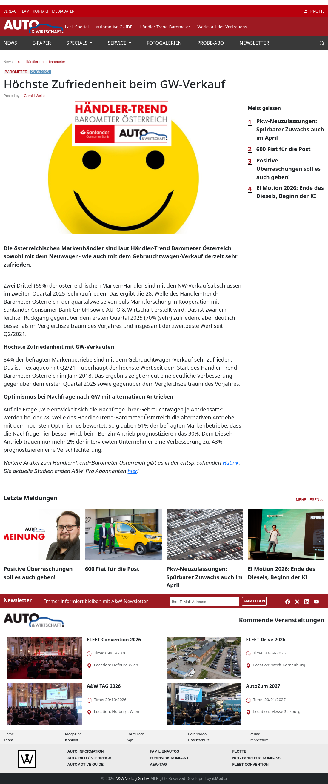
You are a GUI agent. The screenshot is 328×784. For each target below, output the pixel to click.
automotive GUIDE (114, 27)
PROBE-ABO (211, 43)
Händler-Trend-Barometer (165, 27)
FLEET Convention (250, 765)
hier (132, 471)
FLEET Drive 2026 (265, 639)
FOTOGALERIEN (165, 43)
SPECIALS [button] (78, 43)
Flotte (239, 751)
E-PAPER (42, 43)
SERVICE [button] (117, 43)
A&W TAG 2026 (104, 686)
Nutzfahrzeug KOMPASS (256, 758)
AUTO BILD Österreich (89, 758)
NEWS (11, 43)
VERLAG (11, 11)
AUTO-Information (85, 751)
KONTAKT (41, 11)
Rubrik (231, 462)
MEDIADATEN (63, 11)
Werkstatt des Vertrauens (222, 27)
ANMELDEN (254, 601)
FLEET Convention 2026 (114, 639)
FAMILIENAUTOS (164, 751)
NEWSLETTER (254, 43)
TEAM (25, 11)
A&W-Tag (158, 765)
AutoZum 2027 (263, 686)
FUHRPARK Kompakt (169, 758)
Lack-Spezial (77, 27)
